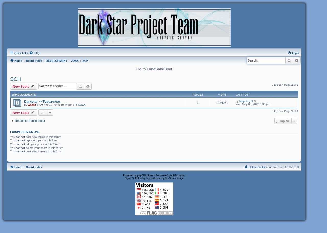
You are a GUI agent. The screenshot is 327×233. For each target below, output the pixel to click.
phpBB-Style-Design (172, 178)
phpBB (141, 175)
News (82, 104)
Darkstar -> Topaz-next (42, 101)
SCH (15, 79)
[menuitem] (34, 53)
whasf (32, 104)
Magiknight (246, 101)
